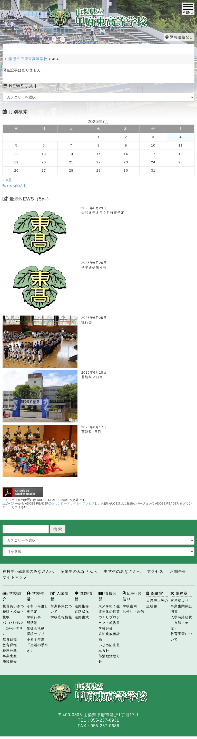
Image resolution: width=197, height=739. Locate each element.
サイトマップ (15, 577)
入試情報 (60, 596)
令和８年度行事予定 (37, 609)
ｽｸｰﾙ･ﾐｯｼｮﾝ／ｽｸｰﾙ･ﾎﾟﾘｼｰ (13, 628)
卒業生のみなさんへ (79, 571)
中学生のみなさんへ (122, 571)
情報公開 (107, 596)
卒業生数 (10, 656)
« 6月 (7, 180)
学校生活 (35, 596)
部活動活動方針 (109, 659)
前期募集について (61, 609)
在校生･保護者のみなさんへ (28, 571)
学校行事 (34, 617)
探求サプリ (36, 634)
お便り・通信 (133, 611)
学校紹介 (12, 596)
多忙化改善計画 (109, 636)
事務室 (179, 593)
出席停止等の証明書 (157, 603)
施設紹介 (10, 662)
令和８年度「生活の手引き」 (37, 645)
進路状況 (82, 611)
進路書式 (82, 617)
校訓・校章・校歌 (13, 614)
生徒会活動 (36, 628)
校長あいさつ (13, 606)
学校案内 (130, 606)
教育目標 (10, 639)
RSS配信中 (15, 186)
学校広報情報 (61, 617)
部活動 (32, 623)
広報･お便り (132, 596)
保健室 (154, 593)
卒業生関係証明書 (181, 609)
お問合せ (178, 571)
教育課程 (10, 645)
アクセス (155, 571)
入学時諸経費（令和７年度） (181, 622)
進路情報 (83, 596)
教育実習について (181, 636)
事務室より (180, 600)
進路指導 (82, 606)
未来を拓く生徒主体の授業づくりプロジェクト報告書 (109, 614)
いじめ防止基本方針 (109, 648)
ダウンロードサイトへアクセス (73, 503)
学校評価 (105, 628)
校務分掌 (10, 651)
